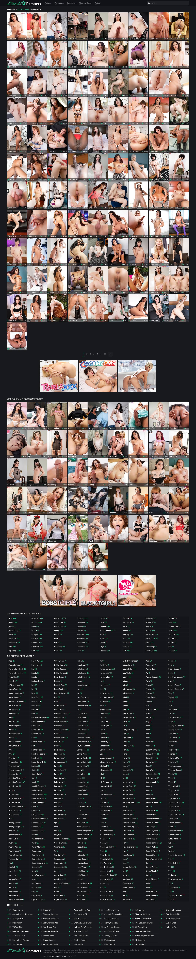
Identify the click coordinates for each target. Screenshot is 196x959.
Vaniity (172, 774)
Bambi (35, 673)
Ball (34, 669)
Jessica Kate (83, 786)
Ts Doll (171, 746)
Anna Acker (14, 794)
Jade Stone (83, 718)
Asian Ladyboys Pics (82, 910)
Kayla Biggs (83, 859)
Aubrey (13, 843)
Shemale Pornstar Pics (113, 914)
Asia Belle (14, 831)
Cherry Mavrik (38, 847)
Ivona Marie (83, 701)
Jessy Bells (82, 790)
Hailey (57, 891)
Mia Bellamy (129, 665)
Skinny (150, 630)
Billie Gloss (36, 726)
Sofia (149, 887)
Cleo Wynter (37, 883)
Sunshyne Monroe (176, 677)
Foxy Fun (59, 835)
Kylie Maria (105, 709)
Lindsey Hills (106, 786)
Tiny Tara (173, 734)
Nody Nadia (128, 855)
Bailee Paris (14, 895)
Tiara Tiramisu (175, 718)
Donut (57, 734)
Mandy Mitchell (107, 847)
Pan (125, 895)
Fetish (57, 643)
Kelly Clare (83, 871)
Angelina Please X (17, 778)
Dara (56, 701)
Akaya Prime (15, 689)
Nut (125, 871)
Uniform (173, 639)
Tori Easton (174, 738)
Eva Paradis (60, 815)
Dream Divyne (61, 738)
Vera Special (174, 798)
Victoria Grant (175, 806)
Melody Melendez (130, 661)
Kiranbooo (104, 685)
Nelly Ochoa (129, 811)
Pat (148, 673)
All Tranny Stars (18, 936)
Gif (56, 851)
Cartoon (35, 811)
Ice (79, 693)
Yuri (170, 883)
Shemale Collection (50, 914)
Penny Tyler (151, 697)
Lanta (103, 718)
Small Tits (152, 639)
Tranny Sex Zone (50, 940)
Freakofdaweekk (62, 839)
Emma (58, 766)
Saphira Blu (151, 798)
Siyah (148, 875)
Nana (125, 754)
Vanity (171, 778)
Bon (34, 738)
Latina (104, 618)
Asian (13, 622)
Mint (126, 709)
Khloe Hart (82, 895)
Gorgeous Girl (60, 867)
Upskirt (172, 643)
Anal (12, 618)
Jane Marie (82, 726)
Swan (171, 681)
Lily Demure (106, 782)
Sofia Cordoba (152, 891)
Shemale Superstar (51, 931)
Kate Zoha (82, 855)
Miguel (126, 681)
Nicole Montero (130, 823)
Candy (35, 782)
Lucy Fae (104, 815)
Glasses (81, 630)
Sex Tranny (78, 944)
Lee (102, 730)
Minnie (126, 705)
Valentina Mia (175, 758)
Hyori (80, 689)
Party (126, 626)
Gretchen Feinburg (62, 883)
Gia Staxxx (59, 847)
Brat (33, 746)
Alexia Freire (14, 709)
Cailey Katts (37, 774)
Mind (126, 701)
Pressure (150, 742)
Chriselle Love (37, 855)
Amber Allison (15, 742)
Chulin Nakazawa (39, 863)
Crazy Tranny (17, 910)
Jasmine (81, 734)
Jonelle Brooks (84, 806)
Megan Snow (106, 895)
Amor (12, 750)
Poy (148, 738)
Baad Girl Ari (15, 891)
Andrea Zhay (14, 766)
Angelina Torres (17, 782)
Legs (103, 622)
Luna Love (105, 827)
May (103, 887)
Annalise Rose (15, 802)
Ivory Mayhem (84, 705)
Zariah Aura (174, 887)
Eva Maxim (59, 811)
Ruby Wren (151, 770)
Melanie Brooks (107, 899)
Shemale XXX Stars (143, 931)
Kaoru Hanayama (85, 831)
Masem (104, 883)
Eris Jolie (59, 790)
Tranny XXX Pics (110, 936)
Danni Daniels (60, 689)
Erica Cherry (60, 778)
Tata (171, 705)
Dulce (57, 746)
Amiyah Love (15, 746)
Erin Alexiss (60, 786)
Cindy (34, 871)
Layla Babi (105, 722)
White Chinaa (174, 835)
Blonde (35, 630)
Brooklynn (36, 758)
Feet (57, 639)
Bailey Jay (37, 661)
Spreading (151, 647)
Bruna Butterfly (38, 762)
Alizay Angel (15, 726)
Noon (126, 863)
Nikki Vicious (129, 839)
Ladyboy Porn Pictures (83, 927)
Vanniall (172, 782)
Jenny (80, 770)
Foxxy (58, 831)
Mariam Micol (106, 871)
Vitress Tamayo (176, 815)
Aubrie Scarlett (15, 855)
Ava (11, 863)
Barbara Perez (37, 681)
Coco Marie (36, 895)
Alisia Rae (14, 722)
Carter (34, 806)
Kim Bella (104, 665)
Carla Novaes (37, 790)
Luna (103, 823)
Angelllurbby (15, 786)
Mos (126, 734)
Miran (126, 722)
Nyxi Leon (128, 879)
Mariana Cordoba (108, 875)
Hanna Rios (59, 895)
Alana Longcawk (16, 693)
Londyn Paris (106, 811)
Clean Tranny (109, 944)
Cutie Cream (60, 661)
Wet (171, 647)
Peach (149, 685)
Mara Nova (105, 855)
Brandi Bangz (38, 742)
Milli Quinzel (128, 693)
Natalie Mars (129, 794)
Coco (34, 891)
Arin (11, 819)
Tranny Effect (48, 910)
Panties (127, 618)
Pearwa (150, 693)
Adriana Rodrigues (17, 673)
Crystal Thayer (38, 899)
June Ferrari (82, 815)
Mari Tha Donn (107, 867)
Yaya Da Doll (174, 863)
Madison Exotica (107, 831)
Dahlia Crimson (61, 669)
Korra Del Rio (106, 693)
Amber (13, 738)
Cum (35, 651)
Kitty (103, 689)
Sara (149, 806)
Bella (34, 693)
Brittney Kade (38, 750)
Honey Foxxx (83, 685)
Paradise (127, 899)
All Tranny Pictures (50, 944)
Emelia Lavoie (60, 762)
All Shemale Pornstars (60, 956)
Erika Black (59, 782)
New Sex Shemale (111, 919)
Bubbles (35, 766)
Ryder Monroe (152, 778)
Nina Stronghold (130, 847)
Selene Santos (153, 839)
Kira (102, 681)
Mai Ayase (105, 839)
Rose (149, 766)
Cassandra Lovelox (39, 819)
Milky (125, 685)
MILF (103, 634)
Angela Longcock (16, 770)
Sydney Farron (174, 685)
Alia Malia (14, 713)
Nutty (126, 875)
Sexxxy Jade (152, 847)
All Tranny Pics (141, 927)
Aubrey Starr (15, 851)
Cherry (35, 843)
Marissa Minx (106, 879)
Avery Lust (14, 875)
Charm (34, 835)
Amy (12, 754)
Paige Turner (129, 887)
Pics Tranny (17, 923)
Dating (97, 3)
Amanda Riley (15, 734)
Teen (172, 622)
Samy (149, 790)
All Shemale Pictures (112, 927)
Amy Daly (14, 758)
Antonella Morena (17, 806)
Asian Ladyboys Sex (143, 919)
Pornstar (128, 643)
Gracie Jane (60, 875)
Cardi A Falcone (38, 786)
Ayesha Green (15, 879)
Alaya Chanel (15, 697)
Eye (57, 823)
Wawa (172, 827)
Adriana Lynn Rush (17, 669)
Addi (12, 661)
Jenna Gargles (84, 758)
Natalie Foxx (129, 790)
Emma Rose (60, 770)
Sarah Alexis (152, 811)
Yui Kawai (173, 875)
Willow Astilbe (174, 839)
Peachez (150, 689)
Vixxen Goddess (175, 823)
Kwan (103, 705)
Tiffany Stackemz (176, 726)
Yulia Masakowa (175, 879)
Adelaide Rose (16, 665)
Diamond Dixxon (62, 713)
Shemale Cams (85, 3)
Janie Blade (83, 730)
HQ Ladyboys (140, 944)
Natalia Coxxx (129, 786)
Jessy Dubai (83, 794)
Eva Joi (58, 802)
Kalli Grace (82, 823)
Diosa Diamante (61, 722)
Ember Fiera (60, 758)
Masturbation (107, 630)
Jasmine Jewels (85, 738)
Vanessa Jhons (175, 770)
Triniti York (173, 742)
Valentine (173, 762)
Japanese (82, 647)
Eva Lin (58, 806)
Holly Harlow (83, 669)
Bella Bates (37, 697)
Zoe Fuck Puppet (176, 895)
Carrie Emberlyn (38, 802)
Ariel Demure (15, 815)
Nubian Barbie (129, 867)
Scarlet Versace (153, 835)
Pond (149, 726)
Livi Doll (104, 798)
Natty (126, 806)
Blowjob (36, 634)
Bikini (35, 626)
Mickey (127, 677)
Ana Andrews (15, 762)
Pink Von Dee (151, 709)
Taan (171, 693)
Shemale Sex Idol (81, 931)
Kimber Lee (106, 673)
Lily (102, 778)
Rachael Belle (152, 754)
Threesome (174, 626)
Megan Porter (106, 891)
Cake (34, 778)
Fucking (82, 618)
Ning (125, 851)
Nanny (126, 762)
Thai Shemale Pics (111, 910)
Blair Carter (37, 730)
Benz (34, 713)
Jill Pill (80, 798)
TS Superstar (140, 940)
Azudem (13, 887)
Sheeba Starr (152, 855)
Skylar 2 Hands (152, 879)
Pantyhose (128, 622)
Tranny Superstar (111, 923)
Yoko (171, 871)
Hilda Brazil (82, 665)
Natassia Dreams (131, 802)
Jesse (81, 778)
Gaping (81, 626)
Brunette (36, 643)
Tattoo (172, 618)
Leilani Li (104, 738)
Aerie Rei (13, 681)
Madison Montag (107, 835)
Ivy (79, 709)
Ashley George (16, 827)
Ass (12, 626)
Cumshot (60, 618)
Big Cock (37, 618)
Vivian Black (174, 819)
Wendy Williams (175, 831)
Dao (57, 697)
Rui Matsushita (153, 774)
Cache (35, 770)
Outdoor (105, 651)
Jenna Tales (83, 766)
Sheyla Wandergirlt (154, 859)
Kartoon (81, 843)
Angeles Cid (15, 774)
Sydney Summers (176, 689)
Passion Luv (151, 669)
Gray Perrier (60, 879)
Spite (171, 665)
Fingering (59, 647)
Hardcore (83, 634)
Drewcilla (59, 742)
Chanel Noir (37, 827)
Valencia (172, 754)
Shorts (149, 626)
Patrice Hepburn (153, 677)
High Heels (82, 639)
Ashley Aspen (15, 823)
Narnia (126, 774)
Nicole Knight (128, 815)
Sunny (171, 673)
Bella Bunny (36, 701)
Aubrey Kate (15, 847)
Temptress (173, 709)
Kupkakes (105, 701)
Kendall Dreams (84, 883)
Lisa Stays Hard (107, 794)
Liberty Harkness (108, 762)
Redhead (151, 618)
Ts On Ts (173, 634)
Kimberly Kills (106, 677)
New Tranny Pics (49, 927)
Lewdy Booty (106, 750)
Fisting (58, 651)
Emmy (58, 774)
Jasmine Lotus (84, 742)
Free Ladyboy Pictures (144, 923)
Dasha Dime (59, 705)
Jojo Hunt (81, 802)
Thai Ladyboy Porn (81, 936)
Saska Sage (151, 827)
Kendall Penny (84, 887)
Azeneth (13, 883)
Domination (60, 626)
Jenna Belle (83, 750)
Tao (170, 701)
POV (126, 651)
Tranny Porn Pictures (20, 940)
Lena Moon (105, 746)
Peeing (127, 630)
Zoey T (172, 899)
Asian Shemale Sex (173, 919)
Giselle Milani (60, 863)
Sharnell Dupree (153, 851)
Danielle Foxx (60, 685)
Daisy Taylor (60, 677)
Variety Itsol (174, 786)
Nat (125, 778)
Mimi (126, 697)
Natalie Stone (129, 798)
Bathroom (14, 643)
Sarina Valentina (154, 819)
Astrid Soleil (14, 839)
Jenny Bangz (83, 774)
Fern (56, 827)
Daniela (58, 681)
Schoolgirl (151, 622)
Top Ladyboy (17, 944)
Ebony (59, 630)
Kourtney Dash (107, 697)
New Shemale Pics (111, 931)
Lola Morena (106, 806)
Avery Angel (15, 871)
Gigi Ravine (59, 855)
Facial (58, 634)
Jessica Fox (83, 782)
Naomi (126, 766)
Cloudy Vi (36, 887)
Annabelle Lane (16, 798)
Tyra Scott (173, 750)
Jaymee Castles (84, 746)
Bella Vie (35, 709)
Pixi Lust (150, 718)
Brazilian (36, 639)
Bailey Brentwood (16, 899)
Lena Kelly (105, 742)
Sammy (150, 786)
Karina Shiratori (84, 835)
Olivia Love (128, 883)
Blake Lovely (37, 734)
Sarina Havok (151, 815)
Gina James (59, 859)
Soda (148, 883)
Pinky (149, 713)
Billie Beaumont (38, 722)
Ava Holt (13, 867)
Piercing (128, 634)
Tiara (171, 713)
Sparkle (172, 661)
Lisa (103, 790)
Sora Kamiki (151, 899)
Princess (150, 746)
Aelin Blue (14, 677)
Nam (126, 750)
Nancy (126, 758)
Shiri (149, 863)
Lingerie (105, 626)
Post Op (127, 647)
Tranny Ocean (48, 936)
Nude (104, 639)
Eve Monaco (60, 819)
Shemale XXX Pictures (83, 923)
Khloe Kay (82, 899)
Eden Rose (59, 750)
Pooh (149, 730)
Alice (12, 718)
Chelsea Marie (38, 839)
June (80, 811)
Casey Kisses (37, 815)
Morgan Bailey (130, 730)
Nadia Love (128, 746)
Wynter (171, 851)
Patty (149, 681)
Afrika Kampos (16, 685)
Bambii (34, 677)
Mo (125, 726)
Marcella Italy (106, 859)
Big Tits (36, 622)
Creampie (37, 647)
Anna (12, 790)
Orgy (103, 647)
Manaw (104, 843)
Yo (171, 867)
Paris (149, 661)
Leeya (103, 734)
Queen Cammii (153, 750)
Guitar (57, 887)
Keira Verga (83, 867)
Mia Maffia (128, 673)
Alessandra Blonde (17, 701)
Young (172, 651)
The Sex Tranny (80, 940)
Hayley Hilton (60, 899)
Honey (81, 681)
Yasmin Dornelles (176, 855)
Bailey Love (36, 665)
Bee (34, 685)
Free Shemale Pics (173, 914)
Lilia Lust (104, 766)
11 (105, 354)
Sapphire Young (154, 802)
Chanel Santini (38, 831)
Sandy (149, 794)
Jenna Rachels (84, 762)
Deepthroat (60, 622)
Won (170, 847)
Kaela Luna (82, 819)
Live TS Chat (171, 923)
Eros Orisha (60, 794)
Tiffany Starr (175, 730)
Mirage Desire (129, 718)
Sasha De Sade (153, 823)
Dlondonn (59, 726)
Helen (80, 661)
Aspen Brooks (15, 835)
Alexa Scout (15, 705)
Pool (126, 639)
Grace (57, 871)
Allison (12, 730)
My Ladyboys (109, 940)
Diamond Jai (60, 718)
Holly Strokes (83, 677)
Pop (148, 734)
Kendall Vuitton (83, 891)
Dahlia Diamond (61, 673)
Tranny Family (18, 919)
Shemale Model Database (22, 914)
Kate (79, 851)
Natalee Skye (129, 782)
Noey (125, 859)
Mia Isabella (129, 669)
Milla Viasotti (129, 689)
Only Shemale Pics (50, 923)
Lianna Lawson (107, 758)
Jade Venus (83, 722)
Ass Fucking (15, 630)
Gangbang (82, 622)
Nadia (126, 742)
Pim (148, 705)
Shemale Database (142, 914)
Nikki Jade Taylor (131, 827)
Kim (102, 661)
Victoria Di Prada (176, 802)
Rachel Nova (152, 758)
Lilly (102, 774)
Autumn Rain (15, 859)
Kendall (81, 879)
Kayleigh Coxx (83, 863)
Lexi (103, 754)
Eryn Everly (59, 798)
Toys (172, 630)
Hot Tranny (139, 910)
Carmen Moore (39, 794)
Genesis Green (60, 843)
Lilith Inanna (106, 770)
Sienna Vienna (152, 867)
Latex (80, 651)
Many (103, 851)
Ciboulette (36, 867)
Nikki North (128, 831)
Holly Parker (83, 673)
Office (103, 643)
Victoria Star (174, 811)
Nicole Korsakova (130, 819)
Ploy (148, 722)
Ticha (171, 722)
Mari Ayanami (106, 863)
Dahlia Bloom (60, 665)
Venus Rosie (174, 794)
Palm (126, 891)
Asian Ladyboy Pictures (144, 936)
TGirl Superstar (80, 919)
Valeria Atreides (176, 766)
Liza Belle (104, 802)
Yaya (171, 859)
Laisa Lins (105, 713)
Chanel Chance (38, 823)
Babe (12, 634)
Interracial (82, 643)
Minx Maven (128, 713)
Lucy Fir (103, 819)
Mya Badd (128, 738)
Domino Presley (61, 730)
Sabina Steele (152, 782)
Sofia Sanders (152, 895)
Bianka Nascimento (40, 718)
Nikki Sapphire (129, 835)
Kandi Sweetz (83, 827)
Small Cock (152, 634)
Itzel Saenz (82, 697)
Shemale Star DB (80, 914)
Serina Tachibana (154, 843)
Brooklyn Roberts (39, 754)
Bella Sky (36, 705)
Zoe (171, 891)
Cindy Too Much (38, 875)
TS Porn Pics (17, 927)
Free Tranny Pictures (20, 931)
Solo (150, 643)
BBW (12, 647)
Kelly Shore (82, 875)
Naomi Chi (128, 770)
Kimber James (107, 669)
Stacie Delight (174, 669)
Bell (34, 689)
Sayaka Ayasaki (153, 831)
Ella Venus (59, 754)
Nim (125, 843)
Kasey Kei (82, 847)
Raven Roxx (151, 762)
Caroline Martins (38, 798)
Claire (34, 879)
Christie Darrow (38, 859)
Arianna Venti (15, 811)
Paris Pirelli (151, 665)
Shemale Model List (51, 919)
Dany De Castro (61, 693)
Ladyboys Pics (171, 927)
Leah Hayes (106, 726)
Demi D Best (60, 709)
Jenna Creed (83, 754)
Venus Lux (173, 790)
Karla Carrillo (83, 839)
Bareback (14, 639)
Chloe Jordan (37, 851)
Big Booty (15, 651)
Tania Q (173, 697)
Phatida (149, 701)
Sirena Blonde (152, 871)
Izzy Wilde (82, 713)
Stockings (151, 651)
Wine (171, 843)
